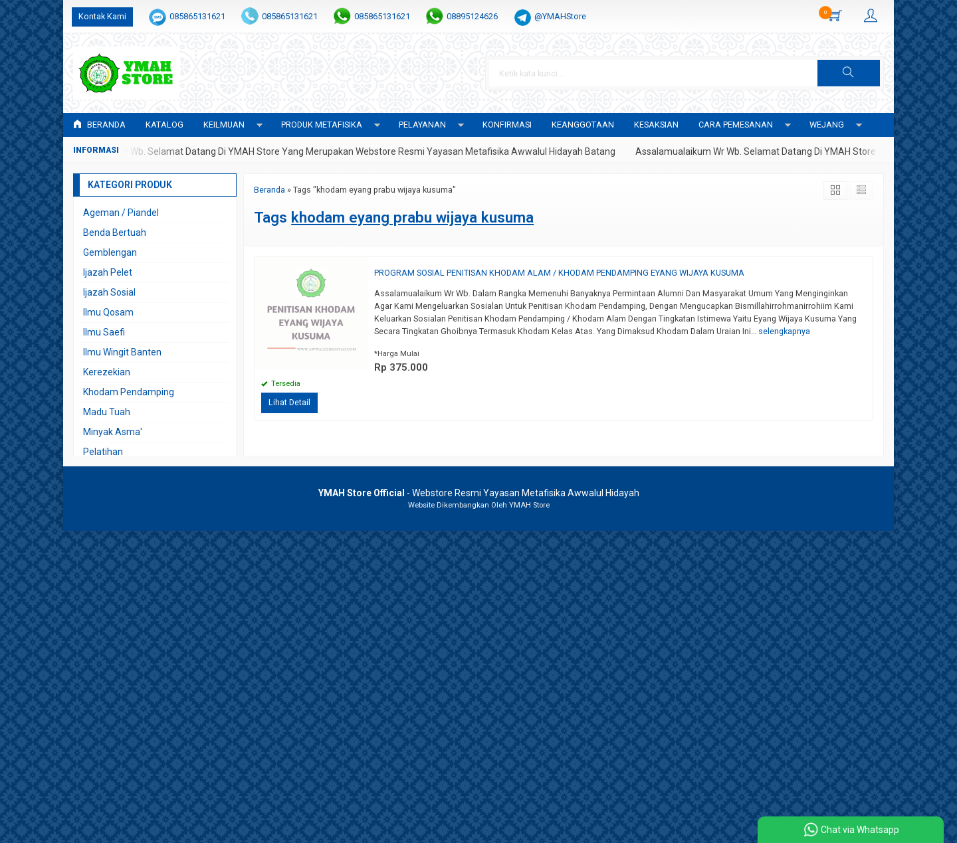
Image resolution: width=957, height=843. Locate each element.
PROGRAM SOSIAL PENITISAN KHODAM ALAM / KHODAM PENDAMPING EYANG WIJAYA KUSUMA (559, 273)
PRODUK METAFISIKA (321, 125)
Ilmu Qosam (108, 312)
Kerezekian (106, 372)
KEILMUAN (224, 125)
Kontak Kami (102, 16)
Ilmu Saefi (104, 332)
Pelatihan (103, 451)
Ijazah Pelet (107, 272)
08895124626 (472, 16)
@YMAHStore (560, 16)
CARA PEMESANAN (735, 125)
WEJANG (826, 125)
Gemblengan (110, 252)
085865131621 (197, 16)
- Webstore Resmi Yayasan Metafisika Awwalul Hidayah (478, 493)
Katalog (164, 125)
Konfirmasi (507, 125)
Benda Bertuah (114, 232)
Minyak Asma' (112, 431)
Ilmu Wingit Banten (122, 352)
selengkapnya (784, 331)
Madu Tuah (106, 412)
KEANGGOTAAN (583, 125)
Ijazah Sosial (109, 292)
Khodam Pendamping (128, 392)
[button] (848, 73)
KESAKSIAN (656, 125)
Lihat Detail (289, 402)
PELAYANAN (422, 125)
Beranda (99, 125)
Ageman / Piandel (121, 212)
